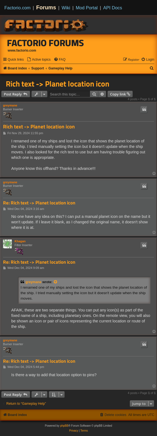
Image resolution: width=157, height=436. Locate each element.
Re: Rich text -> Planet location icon (39, 203)
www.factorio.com (22, 50)
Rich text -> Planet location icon (57, 83)
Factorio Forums (45, 43)
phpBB (64, 425)
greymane (10, 105)
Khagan (20, 241)
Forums (46, 7)
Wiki (66, 7)
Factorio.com (17, 7)
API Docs (112, 7)
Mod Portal (87, 7)
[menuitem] (39, 59)
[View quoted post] (55, 282)
